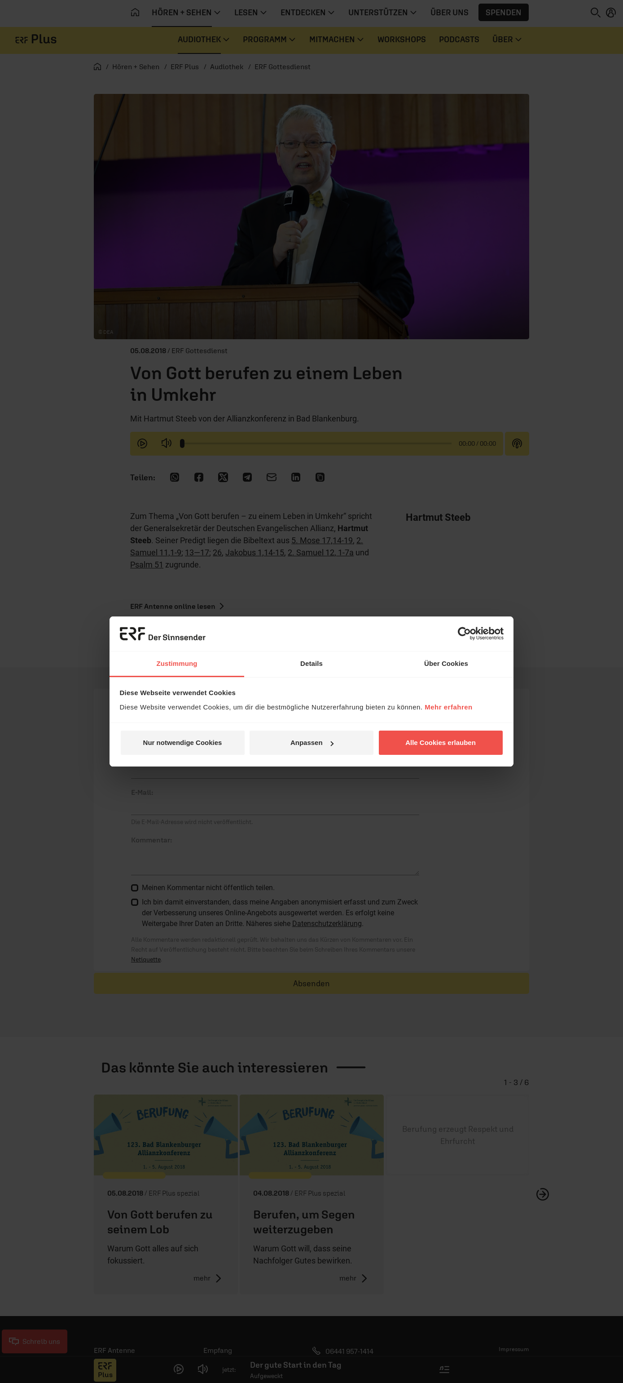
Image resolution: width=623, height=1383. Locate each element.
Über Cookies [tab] (446, 663)
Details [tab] (311, 663)
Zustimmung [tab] (177, 663)
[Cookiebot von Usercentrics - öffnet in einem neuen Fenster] (464, 633)
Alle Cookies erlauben (440, 742)
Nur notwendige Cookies (182, 742)
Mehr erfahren (449, 707)
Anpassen (311, 742)
